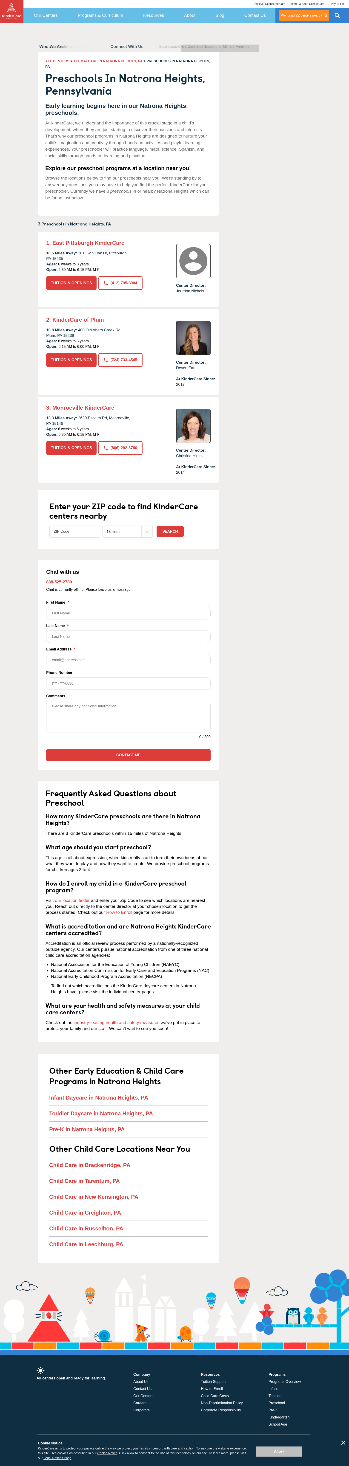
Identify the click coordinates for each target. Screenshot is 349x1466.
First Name (128, 609)
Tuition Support (213, 1382)
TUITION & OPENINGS (71, 283)
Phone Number (128, 680)
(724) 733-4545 (120, 360)
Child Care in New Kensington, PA (93, 1197)
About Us (141, 1382)
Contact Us (255, 15)
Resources (153, 15)
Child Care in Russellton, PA (86, 1228)
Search (170, 531)
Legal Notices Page (57, 1458)
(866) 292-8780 (120, 448)
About (190, 15)
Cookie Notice (107, 1453)
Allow (279, 1451)
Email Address (128, 656)
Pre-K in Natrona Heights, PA (87, 1129)
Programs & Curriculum (100, 15)
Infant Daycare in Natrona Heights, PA (98, 1098)
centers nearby (301, 15)
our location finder (72, 900)
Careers (139, 1403)
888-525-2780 (59, 582)
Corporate (141, 1410)
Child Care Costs (215, 1396)
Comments (55, 696)
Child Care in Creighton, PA (85, 1213)
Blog (219, 15)
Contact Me (128, 755)
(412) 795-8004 (120, 283)
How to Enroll (119, 912)
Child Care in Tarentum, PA (84, 1181)
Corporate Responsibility (221, 1410)
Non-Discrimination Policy (222, 1403)
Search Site (337, 17)
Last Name (128, 633)
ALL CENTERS (57, 61)
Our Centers (46, 15)
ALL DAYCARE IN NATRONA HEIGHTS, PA (108, 61)
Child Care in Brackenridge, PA (89, 1165)
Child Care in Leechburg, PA (86, 1244)
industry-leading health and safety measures (117, 1022)
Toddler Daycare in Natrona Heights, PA (101, 1113)
